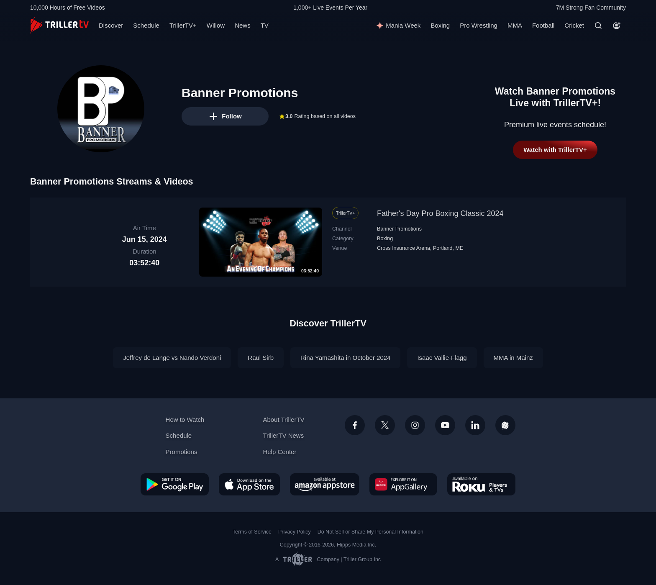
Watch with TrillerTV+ (555, 149)
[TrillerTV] (59, 25)
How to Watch (185, 419)
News (243, 25)
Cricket (574, 25)
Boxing (440, 25)
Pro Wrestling (478, 25)
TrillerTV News (283, 435)
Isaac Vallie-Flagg (441, 357)
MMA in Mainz (513, 357)
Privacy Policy (294, 532)
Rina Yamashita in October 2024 (345, 357)
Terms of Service (252, 532)
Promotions (181, 451)
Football (543, 25)
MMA (514, 25)
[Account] (616, 25)
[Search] (598, 25)
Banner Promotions (399, 229)
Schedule (146, 25)
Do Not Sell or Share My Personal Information (370, 532)
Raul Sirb (261, 357)
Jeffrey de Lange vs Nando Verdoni (172, 357)
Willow (216, 25)
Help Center (279, 451)
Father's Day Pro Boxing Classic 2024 (440, 213)
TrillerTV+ (183, 25)
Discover (111, 25)
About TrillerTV (283, 419)
